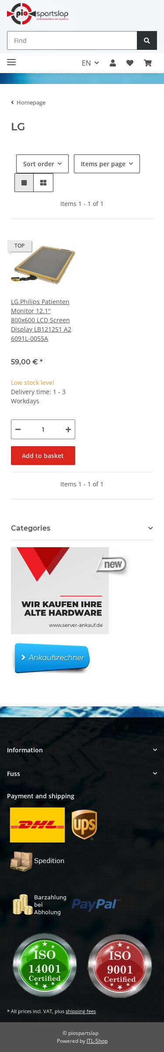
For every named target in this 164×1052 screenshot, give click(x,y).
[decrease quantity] (17, 429)
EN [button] (86, 63)
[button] (113, 63)
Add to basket (43, 455)
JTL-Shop (97, 1041)
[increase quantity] (68, 429)
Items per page (103, 164)
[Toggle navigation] (11, 58)
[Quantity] (43, 429)
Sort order (38, 164)
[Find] (72, 40)
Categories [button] (30, 528)
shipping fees (81, 1011)
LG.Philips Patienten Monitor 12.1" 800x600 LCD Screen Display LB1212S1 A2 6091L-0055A (41, 320)
